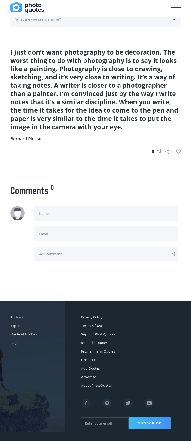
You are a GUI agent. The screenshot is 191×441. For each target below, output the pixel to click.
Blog (13, 342)
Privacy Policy (91, 317)
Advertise (88, 377)
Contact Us (89, 360)
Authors (16, 317)
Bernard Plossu (25, 139)
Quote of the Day (23, 334)
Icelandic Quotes (94, 342)
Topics (15, 325)
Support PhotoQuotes (98, 334)
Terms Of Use (92, 325)
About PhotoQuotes (96, 385)
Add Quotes (90, 368)
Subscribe (150, 423)
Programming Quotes (98, 351)
